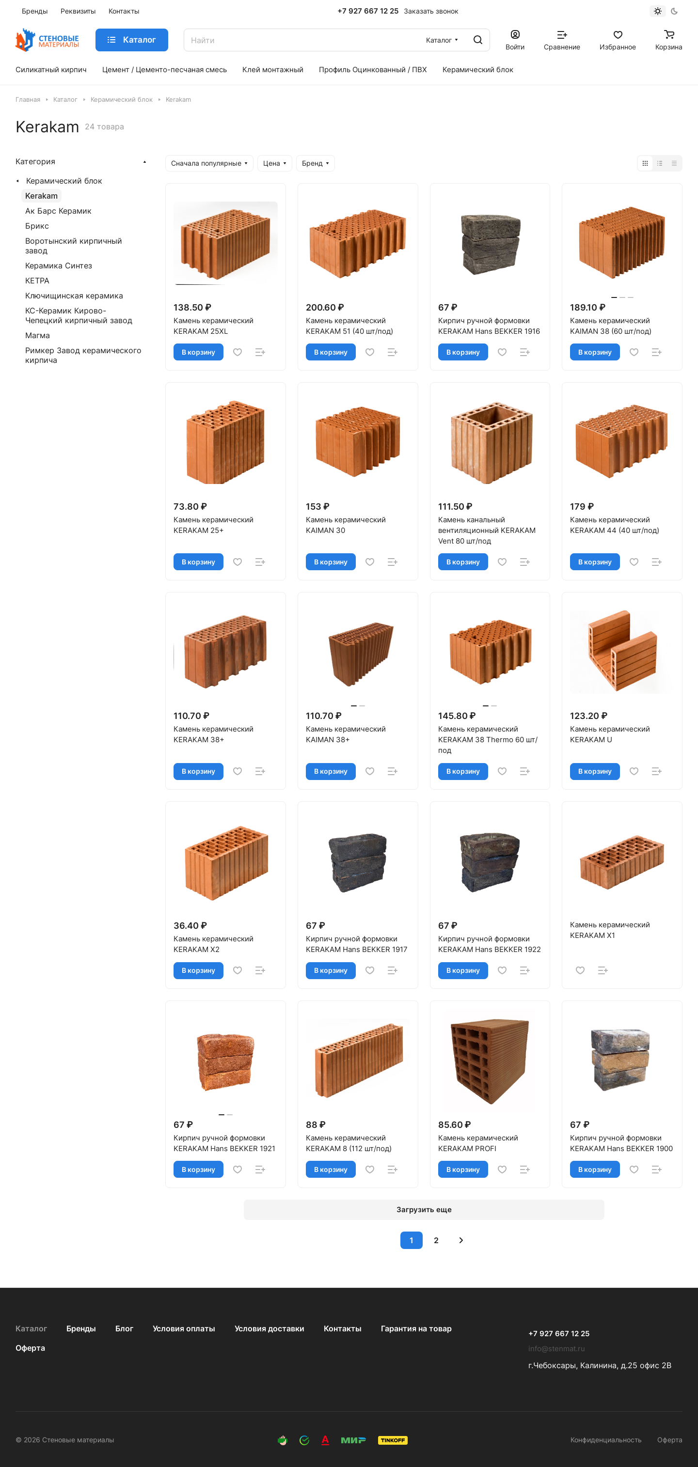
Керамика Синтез (58, 265)
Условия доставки (269, 1328)
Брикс (37, 226)
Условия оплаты (184, 1328)
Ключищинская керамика (74, 295)
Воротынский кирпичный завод (73, 245)
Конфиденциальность (606, 1440)
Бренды (81, 1328)
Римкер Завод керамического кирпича (83, 355)
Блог (124, 1328)
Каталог (31, 1328)
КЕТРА (37, 280)
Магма (37, 335)
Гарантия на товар (416, 1328)
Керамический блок (64, 181)
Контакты (343, 1328)
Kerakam (41, 196)
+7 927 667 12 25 (367, 11)
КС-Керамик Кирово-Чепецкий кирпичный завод (78, 315)
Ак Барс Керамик (58, 211)
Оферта (30, 1348)
